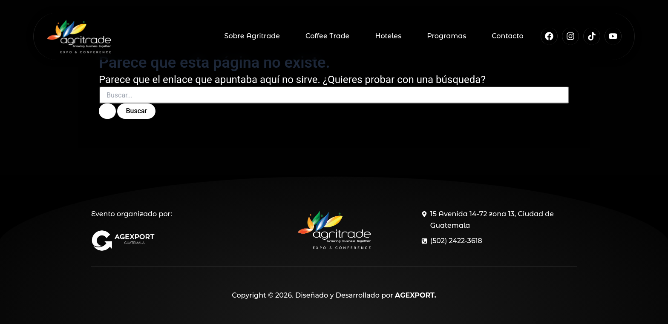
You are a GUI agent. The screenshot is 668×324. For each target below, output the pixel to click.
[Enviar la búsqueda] (107, 111)
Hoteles (388, 36)
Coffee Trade (327, 36)
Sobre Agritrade (252, 36)
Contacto (507, 36)
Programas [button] (446, 36)
